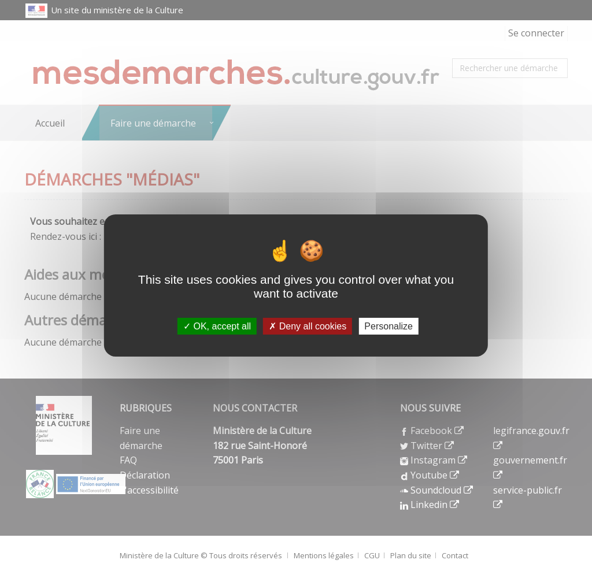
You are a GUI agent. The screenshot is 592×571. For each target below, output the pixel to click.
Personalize (388, 326)
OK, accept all (217, 326)
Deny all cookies (307, 326)
